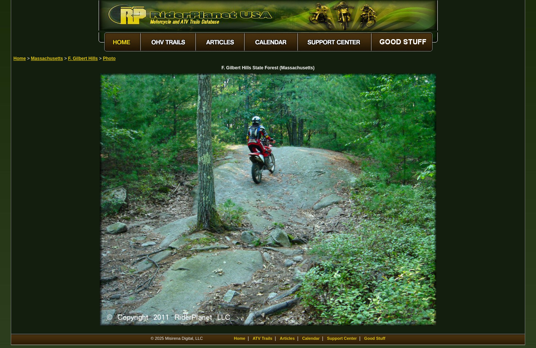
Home (19, 58)
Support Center (342, 338)
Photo (109, 58)
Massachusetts (47, 58)
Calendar (311, 338)
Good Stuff (374, 338)
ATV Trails (262, 338)
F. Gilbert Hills (83, 58)
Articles (287, 338)
